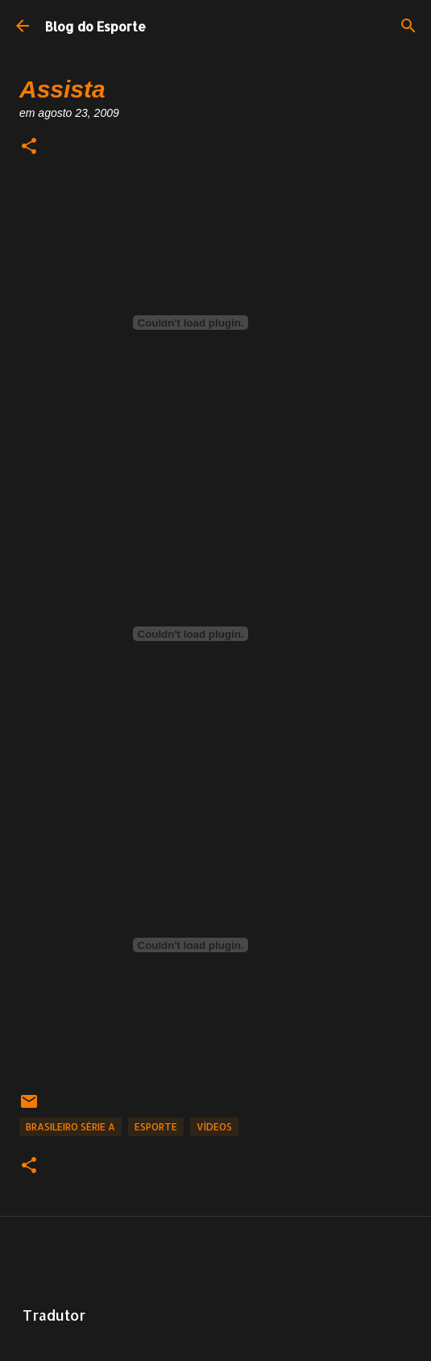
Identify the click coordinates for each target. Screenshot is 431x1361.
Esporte (156, 1127)
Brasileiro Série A (70, 1127)
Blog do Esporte (95, 26)
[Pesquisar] (408, 25)
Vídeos (214, 1127)
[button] (29, 147)
